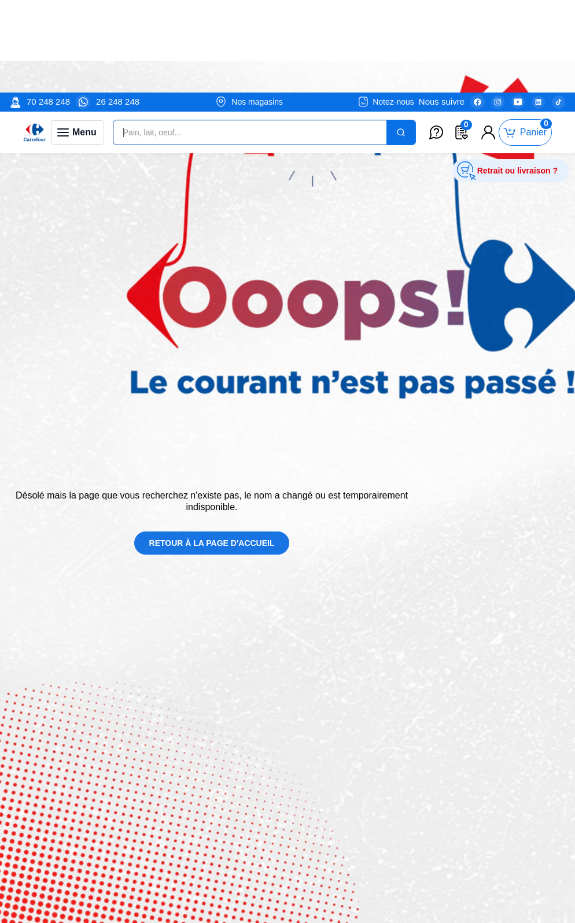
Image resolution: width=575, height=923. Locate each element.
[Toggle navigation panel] (77, 39)
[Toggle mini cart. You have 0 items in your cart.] (525, 40)
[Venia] (34, 39)
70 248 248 (48, 9)
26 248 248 (117, 9)
